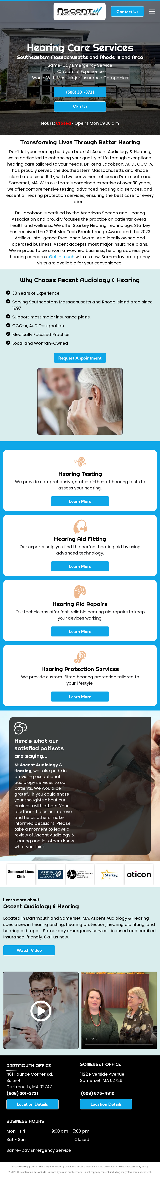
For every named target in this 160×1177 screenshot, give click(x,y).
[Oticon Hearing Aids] (139, 874)
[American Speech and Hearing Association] (80, 874)
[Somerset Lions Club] (21, 874)
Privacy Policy (19, 1166)
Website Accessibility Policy (133, 1166)
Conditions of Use (74, 1166)
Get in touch (61, 257)
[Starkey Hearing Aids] (109, 874)
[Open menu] (152, 11)
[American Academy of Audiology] (50, 874)
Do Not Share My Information (46, 1166)
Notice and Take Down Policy (101, 1166)
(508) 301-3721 (22, 1093)
